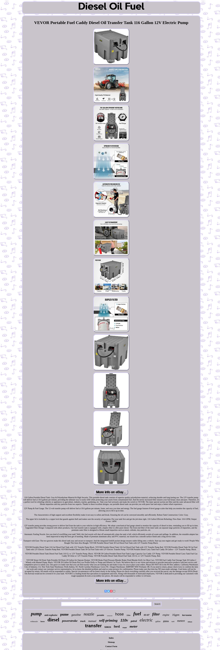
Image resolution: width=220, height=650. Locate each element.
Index (111, 638)
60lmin (190, 622)
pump (36, 613)
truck (82, 621)
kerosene (187, 615)
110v (124, 620)
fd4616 (108, 627)
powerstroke (69, 620)
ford (117, 626)
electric (146, 620)
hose (119, 614)
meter (134, 626)
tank (172, 621)
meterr (181, 620)
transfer (93, 625)
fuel (137, 613)
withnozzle (34, 621)
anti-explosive (50, 615)
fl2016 (166, 621)
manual (92, 621)
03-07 (146, 615)
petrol (134, 621)
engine (166, 614)
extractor (109, 615)
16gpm (175, 614)
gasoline (76, 614)
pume (64, 614)
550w (128, 615)
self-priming (108, 620)
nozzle (89, 614)
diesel (53, 619)
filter (156, 614)
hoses (43, 621)
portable (100, 615)
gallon (157, 621)
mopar (125, 627)
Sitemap (111, 642)
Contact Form (111, 646)
